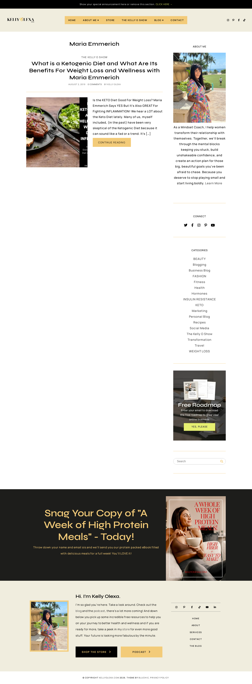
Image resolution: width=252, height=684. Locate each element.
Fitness (199, 282)
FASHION (199, 276)
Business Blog (199, 270)
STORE (110, 20)
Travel (199, 345)
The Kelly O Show (134, 20)
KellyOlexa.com (109, 677)
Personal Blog (199, 317)
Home (72, 20)
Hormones (199, 293)
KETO (199, 305)
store (126, 629)
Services (196, 632)
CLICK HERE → (164, 4)
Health (199, 288)
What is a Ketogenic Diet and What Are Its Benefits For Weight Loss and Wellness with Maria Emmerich (94, 70)
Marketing (199, 311)
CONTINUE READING (111, 142)
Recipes (199, 322)
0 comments (95, 84)
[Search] (222, 461)
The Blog (196, 645)
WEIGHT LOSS (199, 351)
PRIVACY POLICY (159, 677)
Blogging (199, 265)
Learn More (213, 183)
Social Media (199, 328)
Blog (157, 20)
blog (79, 611)
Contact (177, 20)
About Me (90, 20)
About (196, 625)
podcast (99, 611)
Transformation (199, 340)
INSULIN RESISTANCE (199, 299)
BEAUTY (199, 259)
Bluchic (144, 677)
